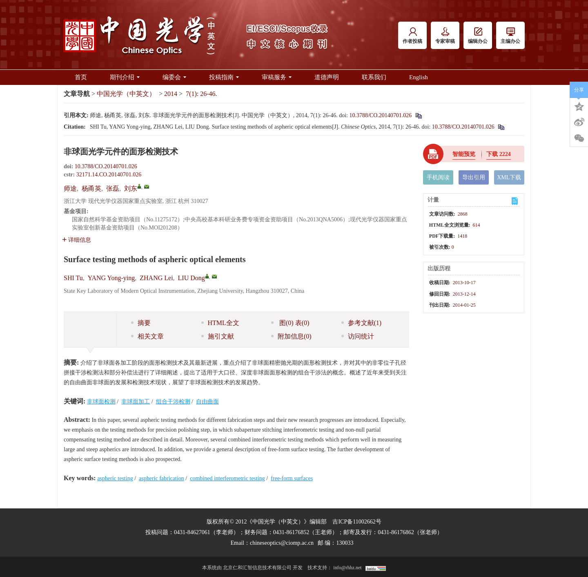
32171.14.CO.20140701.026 (108, 175)
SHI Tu (73, 277)
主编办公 (510, 35)
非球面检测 (101, 402)
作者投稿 (412, 35)
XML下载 (509, 177)
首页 (81, 77)
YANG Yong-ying (111, 277)
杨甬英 (91, 188)
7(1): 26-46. (201, 93)
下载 (498, 154)
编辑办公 (478, 35)
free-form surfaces (292, 478)
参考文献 (361, 322)
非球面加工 (135, 402)
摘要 (141, 322)
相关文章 (147, 336)
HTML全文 (220, 322)
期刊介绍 (125, 77)
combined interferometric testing (227, 478)
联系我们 (374, 77)
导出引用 (473, 177)
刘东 (130, 188)
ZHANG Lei (156, 277)
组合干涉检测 (173, 402)
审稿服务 (277, 77)
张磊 (112, 188)
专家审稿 (445, 35)
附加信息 (291, 336)
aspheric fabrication (161, 478)
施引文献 (217, 336)
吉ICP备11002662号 (356, 522)
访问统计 (357, 336)
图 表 (290, 322)
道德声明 (326, 77)
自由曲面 (207, 402)
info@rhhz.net (347, 567)
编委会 (174, 77)
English (418, 77)
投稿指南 (224, 77)
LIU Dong (191, 277)
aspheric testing (115, 478)
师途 (70, 188)
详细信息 (76, 240)
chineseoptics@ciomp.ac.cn (282, 543)
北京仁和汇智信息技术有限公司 (257, 567)
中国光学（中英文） (126, 93)
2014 (170, 93)
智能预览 (463, 154)
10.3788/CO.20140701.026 (380, 115)
